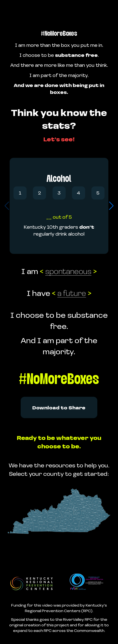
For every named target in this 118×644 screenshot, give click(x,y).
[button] (111, 206)
